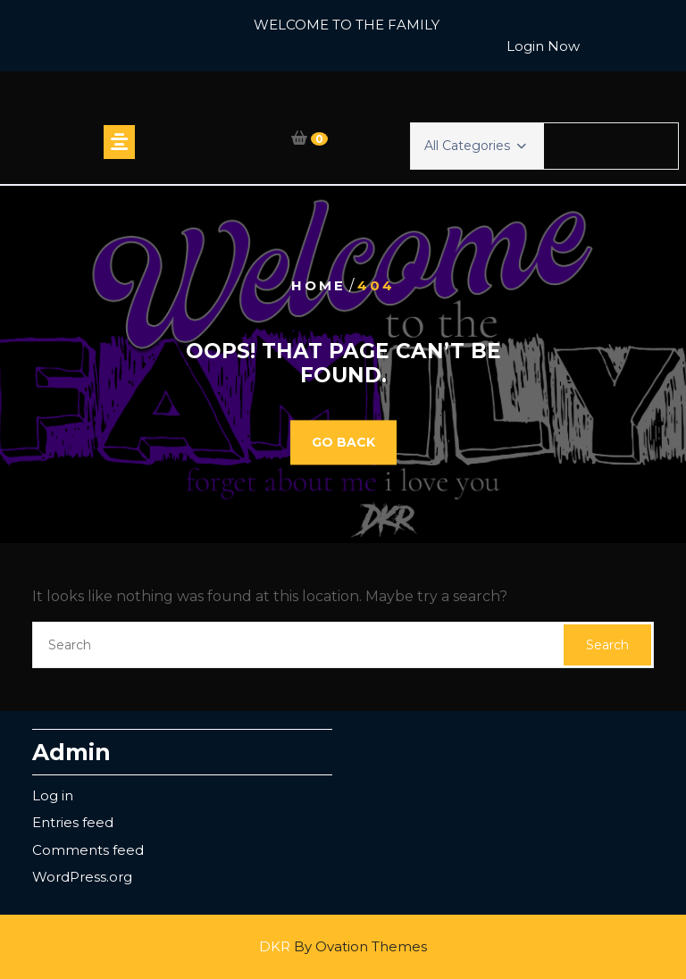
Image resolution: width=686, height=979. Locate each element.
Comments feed (88, 849)
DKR (343, 946)
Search (607, 645)
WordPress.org (82, 876)
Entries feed (72, 822)
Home (318, 285)
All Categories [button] (475, 146)
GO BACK (343, 442)
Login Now (543, 46)
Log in (52, 795)
